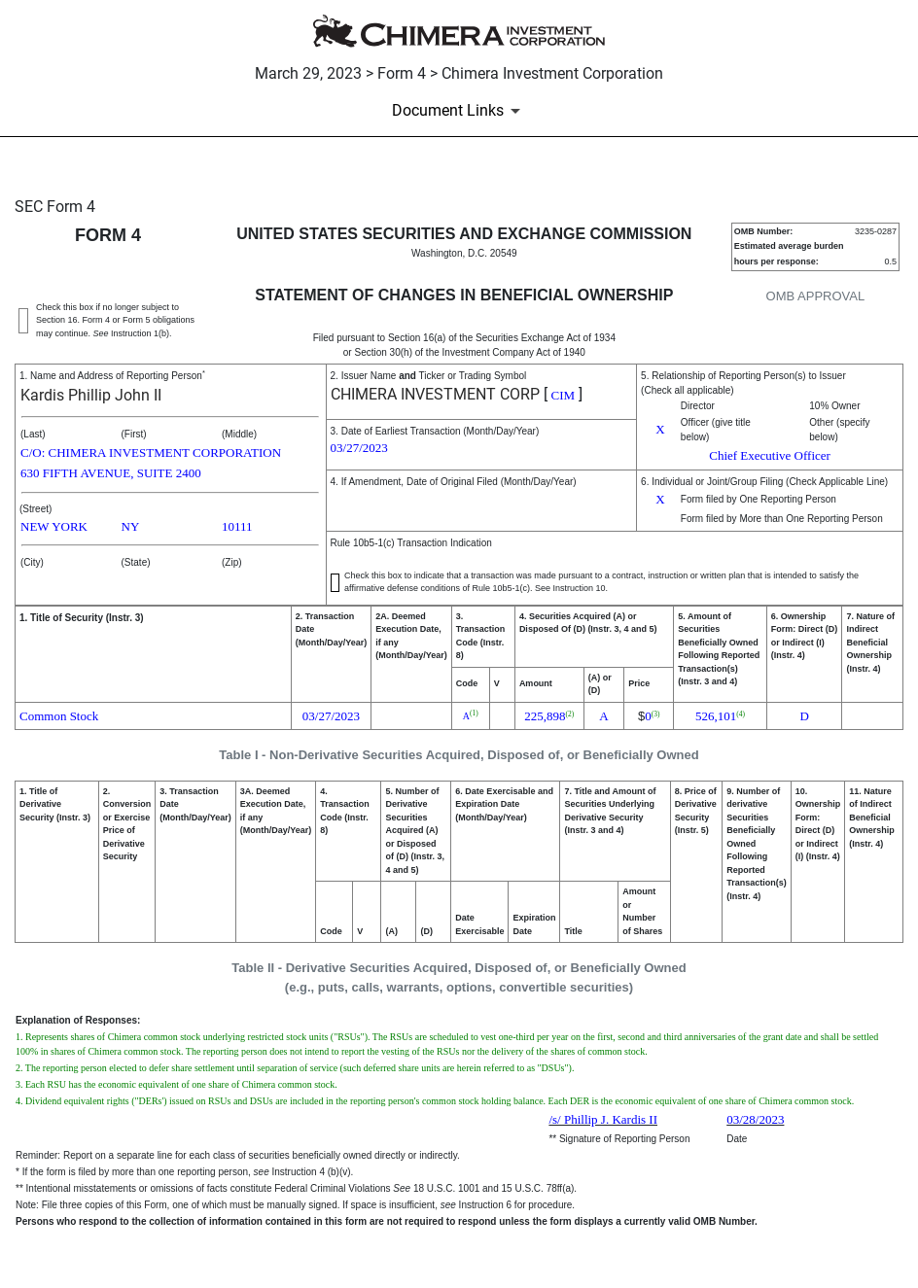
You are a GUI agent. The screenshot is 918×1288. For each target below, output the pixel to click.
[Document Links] (459, 111)
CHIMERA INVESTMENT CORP (435, 394)
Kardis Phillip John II (90, 395)
